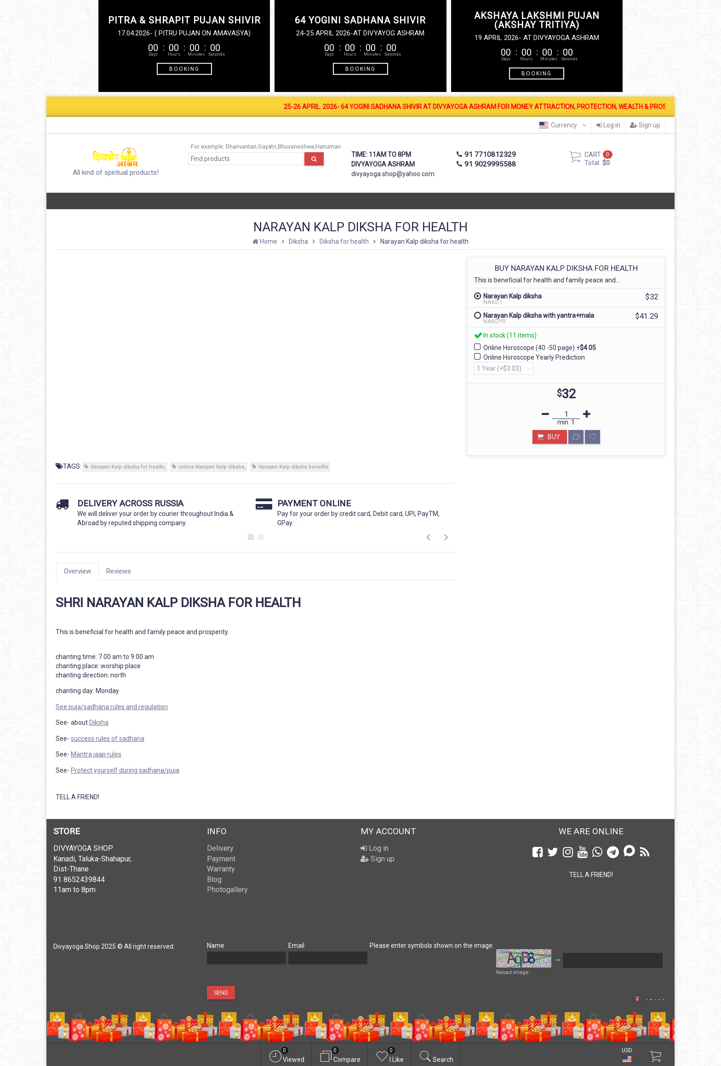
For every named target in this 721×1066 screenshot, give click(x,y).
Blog (214, 879)
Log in (608, 125)
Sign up (645, 125)
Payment (221, 858)
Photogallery (227, 889)
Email (296, 945)
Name (215, 945)
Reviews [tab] (118, 571)
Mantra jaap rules (96, 754)
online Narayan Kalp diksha (211, 467)
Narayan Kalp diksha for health (127, 467)
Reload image (512, 972)
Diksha (99, 722)
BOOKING (184, 68)
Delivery (220, 848)
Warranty (221, 869)
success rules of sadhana (107, 738)
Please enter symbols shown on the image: (432, 945)
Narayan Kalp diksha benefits (293, 467)
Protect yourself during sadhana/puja (125, 770)
